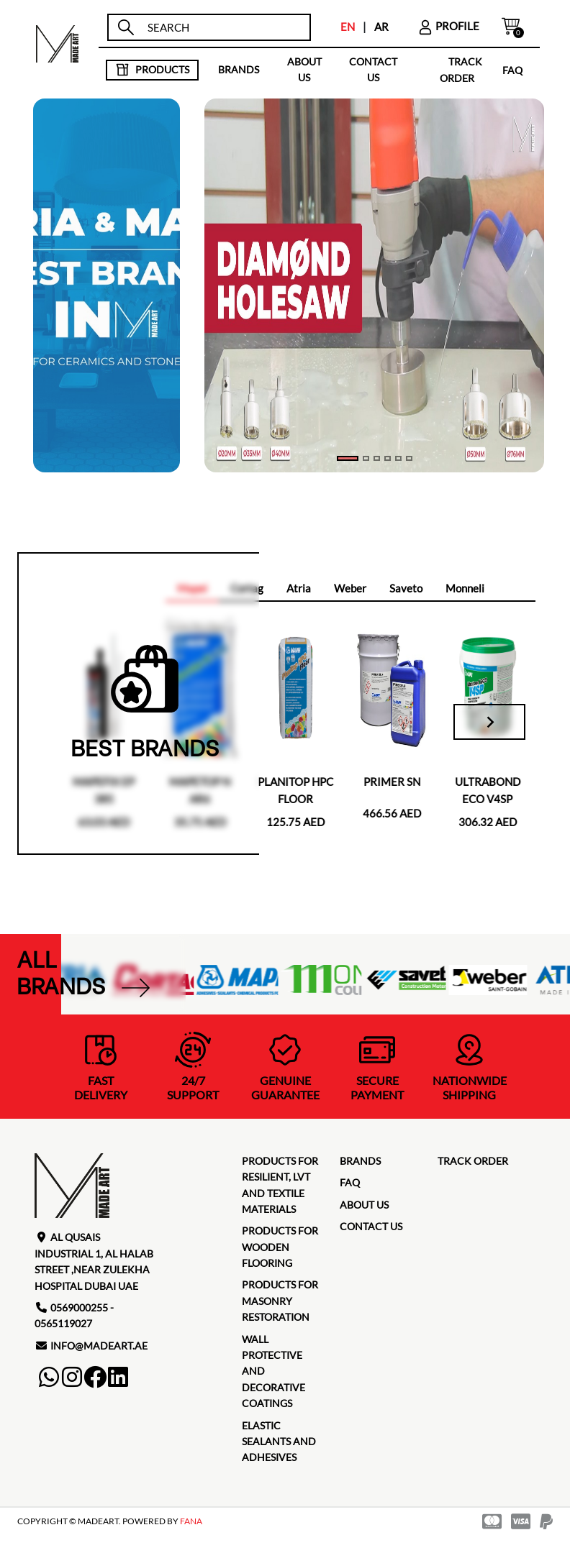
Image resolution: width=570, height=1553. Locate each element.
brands (238, 69)
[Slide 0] (347, 458)
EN (347, 26)
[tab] (298, 589)
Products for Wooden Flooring (280, 1246)
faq (512, 69)
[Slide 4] (398, 458)
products (152, 70)
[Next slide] (489, 722)
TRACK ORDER (473, 1161)
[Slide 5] (409, 458)
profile (448, 25)
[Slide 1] (366, 458)
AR (381, 26)
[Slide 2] (377, 458)
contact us (373, 69)
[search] (222, 27)
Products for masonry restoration (280, 1300)
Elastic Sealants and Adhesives (279, 1441)
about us (304, 69)
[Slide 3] (387, 458)
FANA (191, 1521)
